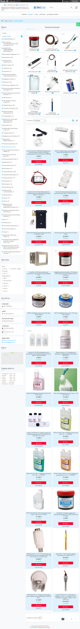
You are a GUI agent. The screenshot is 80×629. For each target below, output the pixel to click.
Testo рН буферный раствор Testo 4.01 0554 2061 (38, 394)
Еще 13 (5, 291)
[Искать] (71, 7)
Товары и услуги (8, 21)
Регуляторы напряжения (10, 225)
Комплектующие (7, 147)
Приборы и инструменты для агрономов (11, 211)
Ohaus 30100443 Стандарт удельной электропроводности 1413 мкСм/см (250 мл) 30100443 (38, 434)
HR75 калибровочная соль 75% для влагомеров (65, 313)
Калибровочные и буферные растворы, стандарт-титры (11, 241)
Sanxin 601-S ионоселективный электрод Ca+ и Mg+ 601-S (66, 554)
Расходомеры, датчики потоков (9, 101)
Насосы (5, 201)
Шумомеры (6, 125)
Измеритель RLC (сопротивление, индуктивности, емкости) (10, 206)
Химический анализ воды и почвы (10, 129)
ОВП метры (6, 97)
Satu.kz (47, 626)
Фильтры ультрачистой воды (9, 155)
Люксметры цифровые (9, 85)
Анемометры (6, 57)
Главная (24, 14)
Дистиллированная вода (34, 92)
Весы (4, 219)
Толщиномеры (7, 116)
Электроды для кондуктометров (51, 49)
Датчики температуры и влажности (70, 71)
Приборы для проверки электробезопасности (9, 75)
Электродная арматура (52, 91)
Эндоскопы (6, 71)
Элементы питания (69, 93)
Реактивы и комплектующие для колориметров (34, 113)
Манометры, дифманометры (7, 140)
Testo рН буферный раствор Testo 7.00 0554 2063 (65, 394)
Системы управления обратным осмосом (11, 252)
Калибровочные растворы (34, 49)
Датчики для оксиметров (51, 71)
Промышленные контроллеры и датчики (11, 215)
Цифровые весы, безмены (10, 136)
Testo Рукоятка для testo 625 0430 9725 (66, 233)
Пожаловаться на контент (44, 627)
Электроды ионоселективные (51, 113)
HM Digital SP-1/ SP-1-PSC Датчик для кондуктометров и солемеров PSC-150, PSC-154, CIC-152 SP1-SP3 (38, 555)
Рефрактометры (7, 105)
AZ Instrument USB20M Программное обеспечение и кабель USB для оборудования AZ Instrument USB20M (39, 152)
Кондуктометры (7, 178)
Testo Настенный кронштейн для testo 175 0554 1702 (39, 233)
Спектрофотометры (8, 165)
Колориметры (7, 187)
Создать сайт (12, 1)
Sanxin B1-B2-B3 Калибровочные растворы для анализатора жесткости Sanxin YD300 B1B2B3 (39, 354)
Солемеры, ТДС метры (9, 108)
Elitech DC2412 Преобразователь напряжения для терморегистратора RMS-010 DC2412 (38, 193)
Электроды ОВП (33, 71)
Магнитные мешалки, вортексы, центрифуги (11, 89)
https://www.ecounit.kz (10, 340)
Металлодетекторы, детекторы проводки (11, 93)
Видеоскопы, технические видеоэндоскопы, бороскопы (10, 121)
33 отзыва (66, 1)
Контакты (42, 14)
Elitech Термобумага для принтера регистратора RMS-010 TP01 (66, 151)
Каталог (30, 14)
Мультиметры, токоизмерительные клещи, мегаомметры (10, 44)
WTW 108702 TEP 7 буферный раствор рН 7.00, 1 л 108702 (38, 474)
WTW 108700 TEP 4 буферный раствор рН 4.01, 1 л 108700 (65, 433)
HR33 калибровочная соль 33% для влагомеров (39, 313)
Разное (5, 198)
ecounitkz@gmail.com (9, 342)
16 (71, 619)
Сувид (5, 232)
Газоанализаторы (8, 171)
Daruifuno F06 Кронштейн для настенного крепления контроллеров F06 (38, 273)
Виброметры (6, 162)
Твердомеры (6, 195)
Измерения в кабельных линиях (9, 235)
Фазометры (6, 222)
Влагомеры (6, 168)
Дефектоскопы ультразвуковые (7, 191)
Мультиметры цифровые (10, 54)
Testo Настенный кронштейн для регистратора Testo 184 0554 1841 (66, 192)
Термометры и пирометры (7, 61)
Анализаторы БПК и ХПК (9, 159)
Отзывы (4, 33)
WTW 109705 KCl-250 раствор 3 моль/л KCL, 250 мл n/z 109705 (38, 513)
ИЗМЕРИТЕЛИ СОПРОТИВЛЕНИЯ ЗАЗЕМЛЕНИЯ (8, 50)
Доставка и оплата (52, 14)
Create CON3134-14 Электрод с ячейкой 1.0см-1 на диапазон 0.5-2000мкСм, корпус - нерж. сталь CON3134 (65, 597)
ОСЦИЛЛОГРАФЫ (8, 39)
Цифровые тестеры (8, 79)
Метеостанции (7, 65)
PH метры (5, 82)
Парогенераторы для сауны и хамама (11, 150)
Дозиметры (6, 181)
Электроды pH (68, 50)
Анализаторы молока (9, 143)
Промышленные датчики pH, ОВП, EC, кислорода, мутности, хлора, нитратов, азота (11, 247)
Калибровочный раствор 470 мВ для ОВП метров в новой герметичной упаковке (65, 273)
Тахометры (6, 68)
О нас (36, 14)
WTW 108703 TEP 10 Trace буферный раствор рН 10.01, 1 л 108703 (66, 474)
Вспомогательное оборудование (8, 112)
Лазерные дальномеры (9, 174)
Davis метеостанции (8, 228)
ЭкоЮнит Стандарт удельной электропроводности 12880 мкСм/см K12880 (66, 514)
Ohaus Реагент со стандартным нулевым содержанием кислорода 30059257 (66, 354)
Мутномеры (6, 184)
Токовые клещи (7, 133)
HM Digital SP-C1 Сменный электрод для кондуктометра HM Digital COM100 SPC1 (38, 596)
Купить (40, 161)
